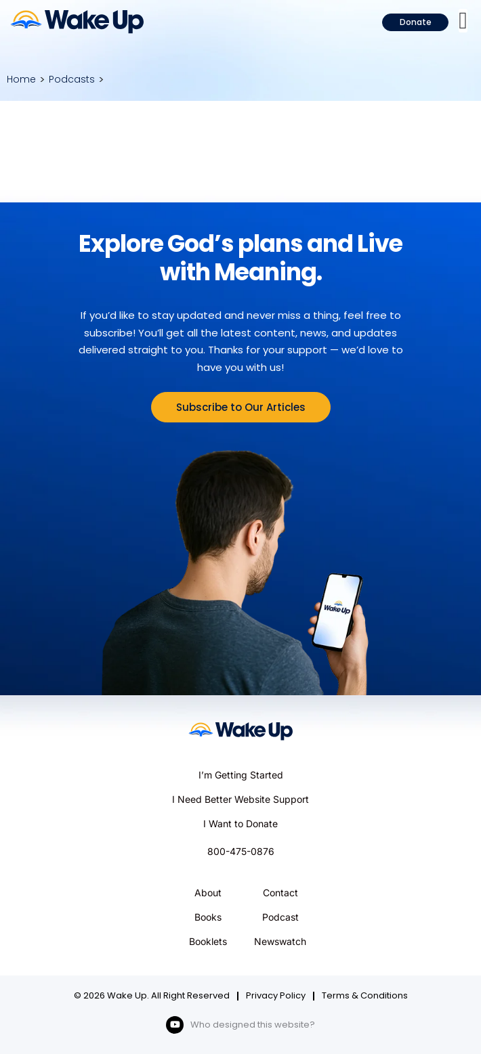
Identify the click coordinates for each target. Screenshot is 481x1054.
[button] (463, 20)
